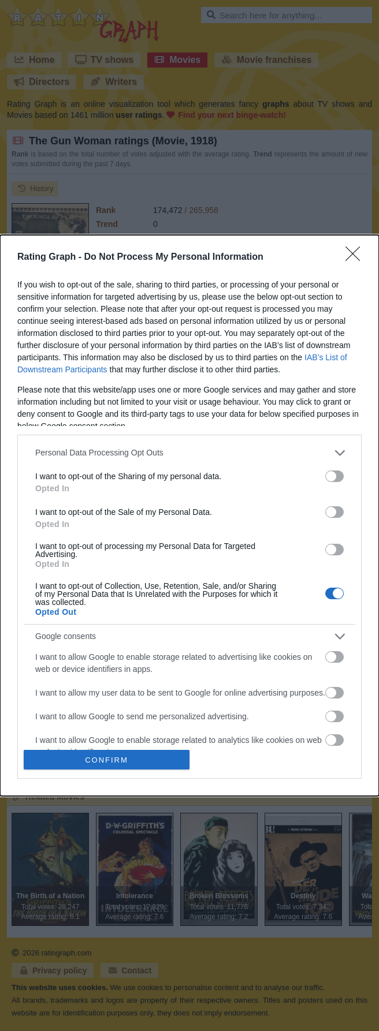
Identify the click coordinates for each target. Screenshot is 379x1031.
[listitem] (189, 453)
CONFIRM (106, 759)
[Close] (356, 257)
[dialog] (189, 516)
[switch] (334, 476)
